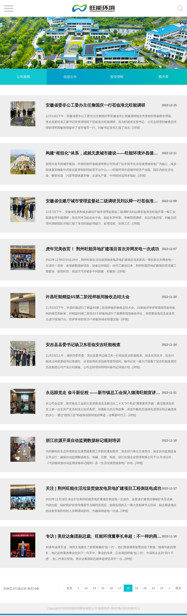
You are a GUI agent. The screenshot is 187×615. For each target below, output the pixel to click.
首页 (69, 588)
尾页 (178, 588)
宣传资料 (116, 77)
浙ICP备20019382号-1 (125, 608)
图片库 (164, 77)
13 (86, 588)
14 (94, 588)
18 (128, 588)
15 (103, 588)
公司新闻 (23, 77)
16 (111, 588)
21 (153, 588)
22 (162, 588)
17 (119, 588)
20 (145, 588)
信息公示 (70, 77)
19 (136, 588)
